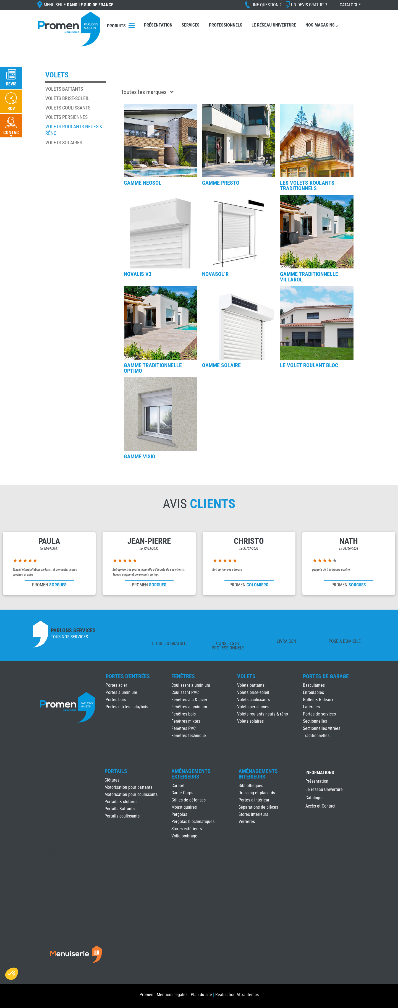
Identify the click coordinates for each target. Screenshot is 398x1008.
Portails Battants (119, 808)
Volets (246, 676)
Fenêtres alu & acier (189, 699)
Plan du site (201, 994)
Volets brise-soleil (67, 98)
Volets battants (64, 89)
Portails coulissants (122, 816)
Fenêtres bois (183, 714)
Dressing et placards (257, 792)
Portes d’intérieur (254, 800)
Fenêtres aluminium (189, 706)
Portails (115, 771)
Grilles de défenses (188, 800)
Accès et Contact (320, 806)
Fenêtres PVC (183, 728)
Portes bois (116, 699)
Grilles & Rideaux (318, 699)
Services (191, 25)
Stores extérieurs (186, 828)
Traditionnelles (316, 735)
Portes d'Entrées (128, 676)
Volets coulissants (67, 108)
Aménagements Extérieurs (191, 774)
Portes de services (319, 714)
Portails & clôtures (120, 801)
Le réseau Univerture (274, 25)
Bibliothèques (251, 785)
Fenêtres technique (188, 735)
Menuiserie (78, 4)
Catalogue (350, 4)
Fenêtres (183, 676)
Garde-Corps (182, 792)
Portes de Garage (326, 676)
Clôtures (111, 780)
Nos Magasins (320, 25)
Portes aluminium (121, 692)
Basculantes (314, 685)
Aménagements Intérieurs (258, 774)
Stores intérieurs (253, 814)
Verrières (247, 821)
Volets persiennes (66, 117)
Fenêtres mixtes (185, 721)
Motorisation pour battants (128, 787)
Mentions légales (172, 994)
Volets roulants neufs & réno (262, 714)
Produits (116, 25)
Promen (146, 994)
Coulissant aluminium (190, 685)
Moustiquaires (184, 807)
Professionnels (225, 25)
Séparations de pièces (258, 807)
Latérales (311, 706)
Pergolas (179, 814)
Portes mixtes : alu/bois (127, 706)
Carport (178, 785)
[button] (11, 973)
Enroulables (313, 692)
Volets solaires (63, 142)
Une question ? (267, 4)
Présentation (158, 25)
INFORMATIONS (319, 773)
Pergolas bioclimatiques (192, 821)
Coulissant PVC (185, 692)
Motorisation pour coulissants (131, 794)
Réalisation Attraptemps (237, 994)
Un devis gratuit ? (309, 4)
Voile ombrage (184, 836)
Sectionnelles (315, 721)
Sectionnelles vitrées (321, 728)
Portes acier (116, 685)
